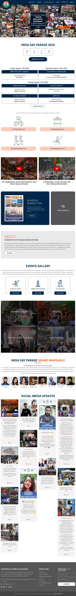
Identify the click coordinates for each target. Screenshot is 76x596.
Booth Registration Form (57, 129)
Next (73, 382)
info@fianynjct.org (8, 584)
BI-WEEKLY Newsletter (46, 576)
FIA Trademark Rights (45, 583)
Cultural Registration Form (57, 148)
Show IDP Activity (38, 59)
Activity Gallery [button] (48, 2)
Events (41, 578)
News (57, 2)
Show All (31, 215)
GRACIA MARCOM (58, 593)
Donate (72, 2)
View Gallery (15, 293)
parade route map (38, 106)
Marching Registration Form (18, 148)
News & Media (44, 574)
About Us (42, 572)
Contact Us (64, 2)
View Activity (19, 315)
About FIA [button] (31, 2)
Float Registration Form (18, 129)
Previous (2, 382)
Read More (10, 253)
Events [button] (39, 2)
